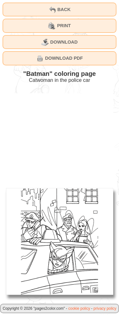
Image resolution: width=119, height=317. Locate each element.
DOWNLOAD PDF (59, 58)
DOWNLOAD (59, 42)
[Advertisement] (59, 137)
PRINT (59, 26)
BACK (60, 10)
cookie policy (79, 308)
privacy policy (105, 308)
